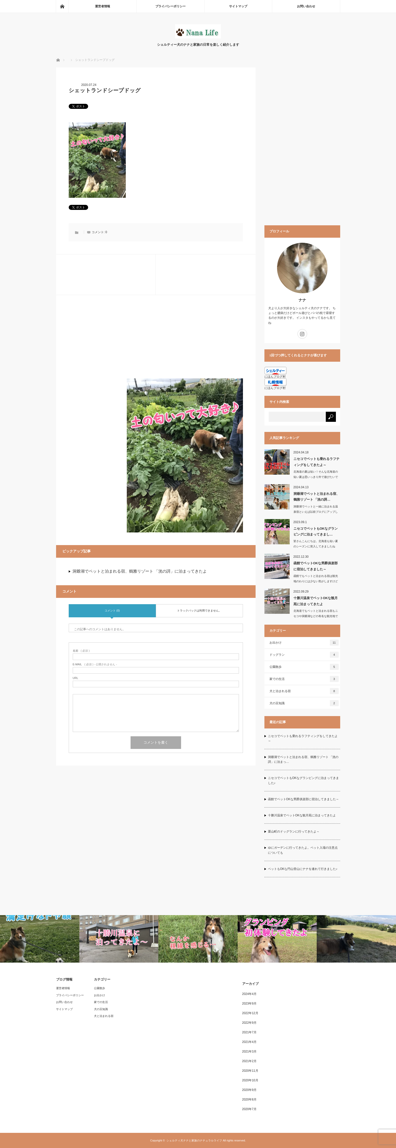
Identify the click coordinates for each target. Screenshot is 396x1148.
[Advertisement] (156, 343)
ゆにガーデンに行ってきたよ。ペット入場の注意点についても (303, 850)
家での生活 (304, 679)
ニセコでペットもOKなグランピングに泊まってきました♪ (303, 780)
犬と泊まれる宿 (304, 691)
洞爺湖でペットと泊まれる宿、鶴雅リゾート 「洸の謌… (316, 496)
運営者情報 (102, 6)
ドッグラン (304, 655)
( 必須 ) (81, 650)
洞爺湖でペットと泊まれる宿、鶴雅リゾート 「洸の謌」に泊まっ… (303, 759)
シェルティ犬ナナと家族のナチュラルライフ (194, 1140)
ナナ (302, 300)
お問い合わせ (306, 6)
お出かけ (304, 643)
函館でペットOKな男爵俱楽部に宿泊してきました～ (315, 566)
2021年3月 (249, 1051)
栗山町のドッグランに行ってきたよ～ (293, 831)
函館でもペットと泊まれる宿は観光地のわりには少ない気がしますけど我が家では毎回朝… (315, 581)
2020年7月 (249, 1109)
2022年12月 (250, 1013)
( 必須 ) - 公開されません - (95, 664)
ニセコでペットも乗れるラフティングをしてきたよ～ (316, 462)
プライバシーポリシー (170, 6)
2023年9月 (249, 1003)
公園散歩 (304, 667)
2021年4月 (249, 1042)
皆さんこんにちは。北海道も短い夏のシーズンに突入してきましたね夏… (315, 546)
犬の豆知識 (304, 703)
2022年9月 (249, 1022)
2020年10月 (250, 1080)
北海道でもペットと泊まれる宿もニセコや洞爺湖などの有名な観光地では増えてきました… (315, 616)
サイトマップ (238, 6)
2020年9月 (249, 1090)
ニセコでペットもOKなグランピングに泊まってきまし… (315, 531)
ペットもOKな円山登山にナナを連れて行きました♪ (302, 869)
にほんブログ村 (275, 388)
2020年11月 (250, 1070)
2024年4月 (249, 994)
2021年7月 (249, 1032)
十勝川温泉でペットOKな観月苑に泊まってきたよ (315, 601)
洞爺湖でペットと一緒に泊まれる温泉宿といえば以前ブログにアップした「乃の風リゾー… (315, 512)
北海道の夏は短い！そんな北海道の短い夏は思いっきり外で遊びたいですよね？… (315, 477)
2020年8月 (249, 1099)
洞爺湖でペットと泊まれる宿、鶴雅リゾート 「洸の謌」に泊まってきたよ (139, 571)
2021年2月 (249, 1061)
